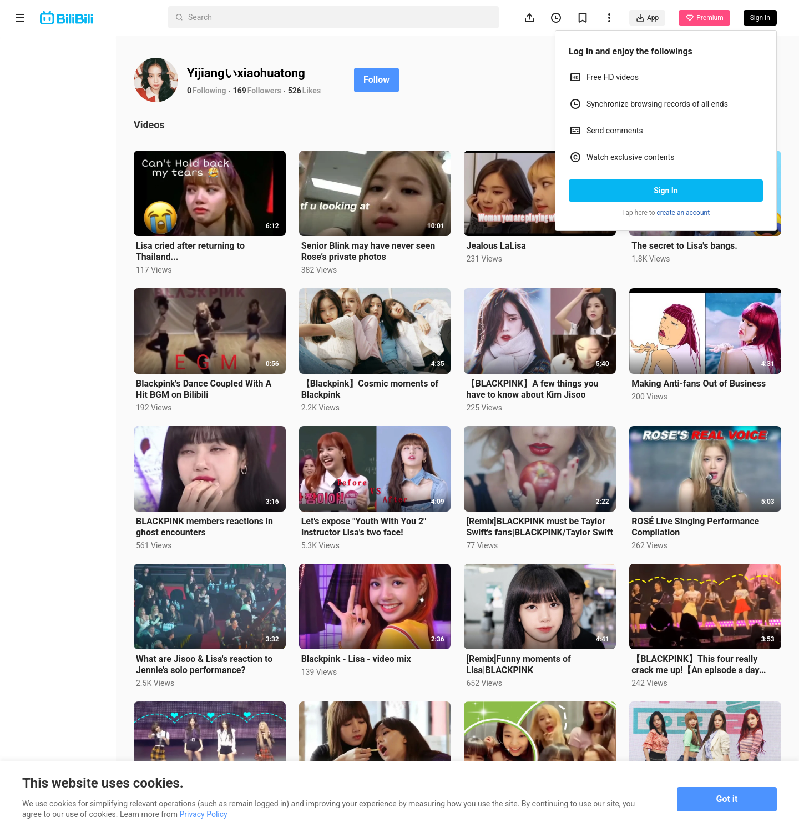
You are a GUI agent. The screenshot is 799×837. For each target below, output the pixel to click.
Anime (39, 75)
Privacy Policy (102, 712)
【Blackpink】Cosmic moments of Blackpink (396, 379)
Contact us (69, 697)
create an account (683, 213)
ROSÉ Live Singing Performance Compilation (704, 512)
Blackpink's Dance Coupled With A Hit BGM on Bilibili (238, 379)
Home (38, 49)
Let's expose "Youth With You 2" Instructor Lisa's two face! (390, 512)
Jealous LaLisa (513, 240)
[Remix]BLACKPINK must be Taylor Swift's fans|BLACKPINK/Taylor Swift (543, 512)
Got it (727, 799)
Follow (411, 79)
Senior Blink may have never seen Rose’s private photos (394, 246)
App (647, 17)
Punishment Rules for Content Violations (65, 745)
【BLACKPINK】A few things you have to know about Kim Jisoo (550, 379)
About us (28, 697)
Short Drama (51, 102)
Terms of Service (42, 712)
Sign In (666, 190)
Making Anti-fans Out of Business (707, 373)
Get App (109, 697)
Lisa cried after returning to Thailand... (225, 246)
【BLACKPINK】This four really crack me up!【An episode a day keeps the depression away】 (704, 645)
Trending (43, 129)
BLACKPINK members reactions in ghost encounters (239, 512)
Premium (704, 17)
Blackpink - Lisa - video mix (382, 639)
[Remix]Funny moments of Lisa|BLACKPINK (536, 645)
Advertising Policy (44, 726)
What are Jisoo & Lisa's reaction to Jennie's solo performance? (239, 645)
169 (274, 90)
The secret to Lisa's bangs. (693, 240)
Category (44, 155)
